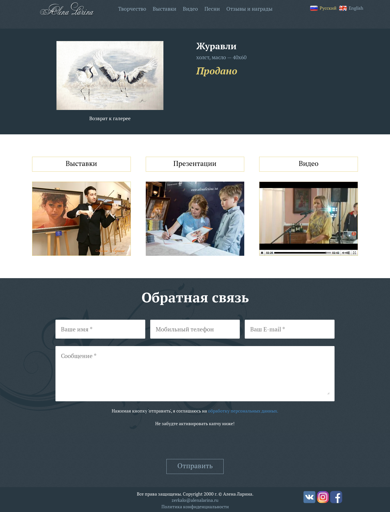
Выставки (164, 8)
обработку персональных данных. (243, 411)
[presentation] (195, 443)
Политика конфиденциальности (195, 507)
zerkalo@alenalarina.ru (195, 500)
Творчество (132, 8)
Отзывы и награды (249, 8)
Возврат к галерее (110, 118)
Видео (190, 8)
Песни (212, 8)
